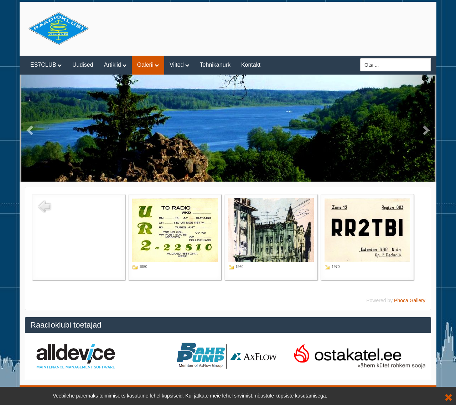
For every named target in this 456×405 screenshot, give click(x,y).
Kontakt (250, 65)
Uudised (82, 65)
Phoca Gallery (409, 300)
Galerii (145, 65)
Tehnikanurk (215, 65)
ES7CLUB (43, 65)
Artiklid (112, 65)
